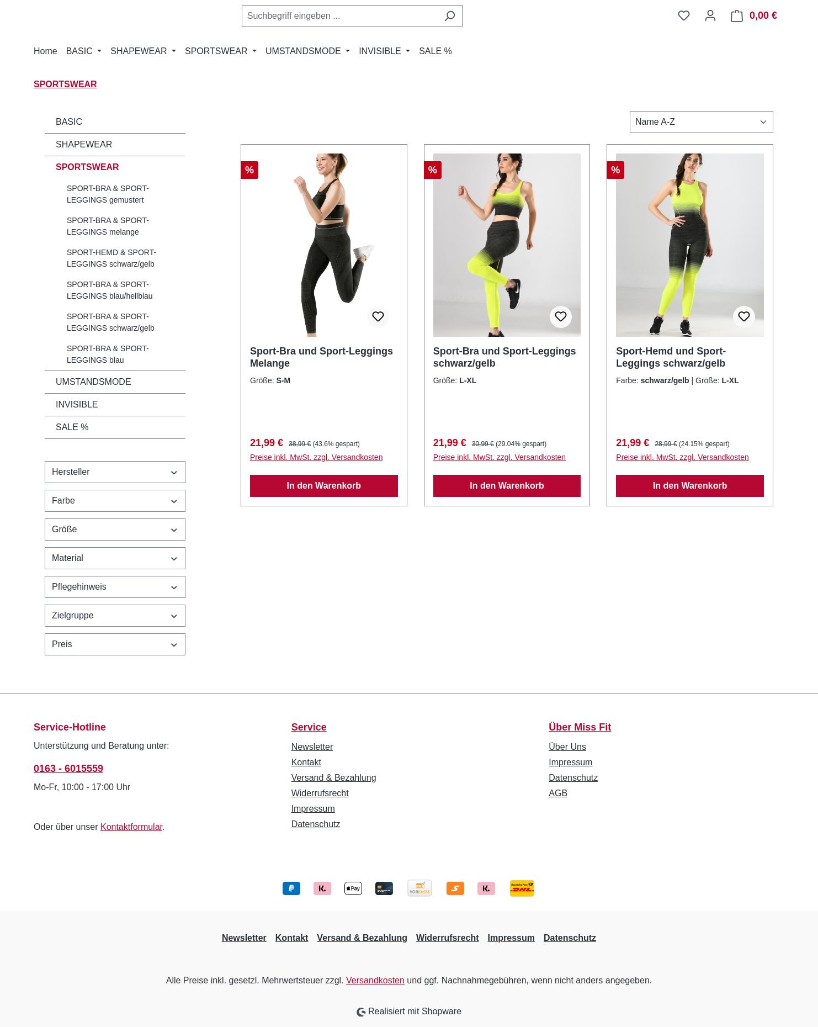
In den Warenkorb (324, 485)
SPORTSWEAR (87, 167)
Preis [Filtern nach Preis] (115, 644)
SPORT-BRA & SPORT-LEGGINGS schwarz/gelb (111, 322)
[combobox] (339, 16)
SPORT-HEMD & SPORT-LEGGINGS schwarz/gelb (111, 258)
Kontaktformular (131, 827)
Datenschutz (316, 824)
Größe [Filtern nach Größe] (115, 529)
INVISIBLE (77, 404)
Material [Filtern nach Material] (115, 558)
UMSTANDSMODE (93, 382)
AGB (558, 793)
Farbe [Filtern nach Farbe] (115, 500)
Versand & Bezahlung (333, 777)
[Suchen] (450, 16)
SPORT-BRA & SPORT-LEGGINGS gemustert (108, 194)
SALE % (72, 427)
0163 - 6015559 (68, 768)
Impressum (313, 808)
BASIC (69, 121)
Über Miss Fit (580, 727)
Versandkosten (375, 980)
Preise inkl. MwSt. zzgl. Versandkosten (316, 457)
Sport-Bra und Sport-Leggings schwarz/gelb (504, 357)
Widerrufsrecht (320, 793)
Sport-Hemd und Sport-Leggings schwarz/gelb (671, 357)
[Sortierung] (701, 122)
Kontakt (306, 762)
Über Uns (567, 746)
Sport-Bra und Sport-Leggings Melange (321, 357)
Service (309, 727)
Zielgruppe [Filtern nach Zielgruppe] (115, 615)
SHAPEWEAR (84, 144)
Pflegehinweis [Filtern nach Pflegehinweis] (115, 586)
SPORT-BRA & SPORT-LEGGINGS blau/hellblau (110, 290)
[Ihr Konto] (710, 15)
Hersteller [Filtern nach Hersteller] (115, 472)
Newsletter (312, 746)
